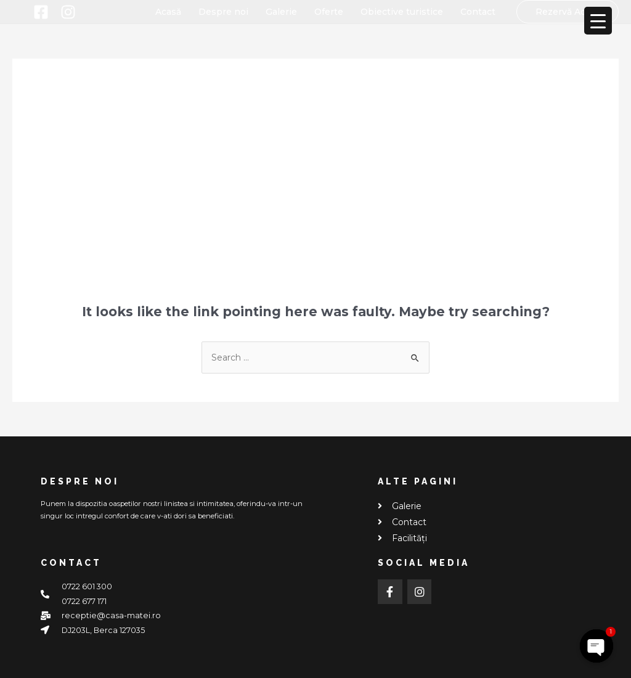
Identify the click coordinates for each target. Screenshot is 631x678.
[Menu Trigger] (598, 21)
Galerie (281, 11)
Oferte (328, 11)
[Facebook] (41, 12)
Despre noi (223, 11)
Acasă (168, 11)
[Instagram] (68, 12)
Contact (477, 11)
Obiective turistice (401, 11)
